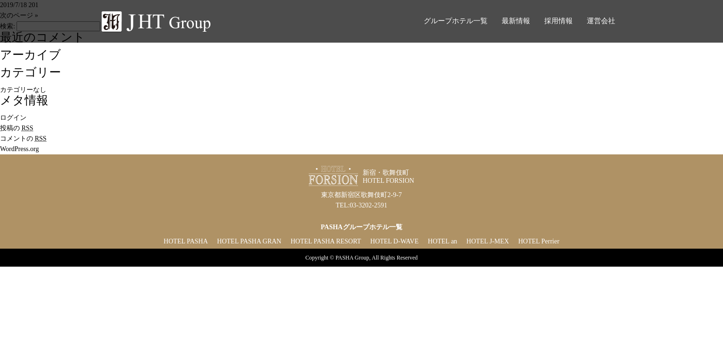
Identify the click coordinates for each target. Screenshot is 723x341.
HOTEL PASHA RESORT (325, 241)
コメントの (23, 138)
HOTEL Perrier (538, 241)
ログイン (13, 117)
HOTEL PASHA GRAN (249, 241)
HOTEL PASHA (186, 241)
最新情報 (516, 21)
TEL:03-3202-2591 (361, 205)
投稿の (16, 128)
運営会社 (601, 21)
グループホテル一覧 (456, 21)
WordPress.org (19, 149)
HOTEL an (442, 241)
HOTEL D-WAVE (394, 241)
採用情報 (558, 21)
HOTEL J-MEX (487, 241)
